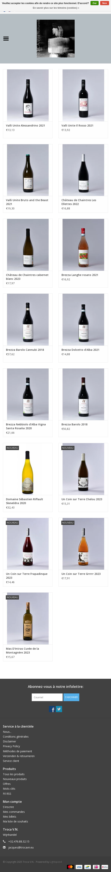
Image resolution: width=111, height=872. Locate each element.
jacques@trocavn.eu (21, 847)
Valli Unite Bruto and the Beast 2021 (27, 202)
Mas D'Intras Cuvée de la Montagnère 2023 (22, 650)
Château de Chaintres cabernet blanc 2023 (27, 277)
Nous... (7, 732)
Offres (7, 784)
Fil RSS (7, 793)
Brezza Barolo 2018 (74, 424)
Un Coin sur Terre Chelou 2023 (81, 499)
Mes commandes (14, 812)
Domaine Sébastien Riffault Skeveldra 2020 (24, 501)
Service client (11, 761)
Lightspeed (56, 862)
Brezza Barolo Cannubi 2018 (25, 350)
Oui (94, 3)
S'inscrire (8, 807)
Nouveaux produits (15, 779)
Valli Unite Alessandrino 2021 (25, 125)
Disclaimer (9, 741)
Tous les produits (14, 774)
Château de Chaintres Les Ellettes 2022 (78, 202)
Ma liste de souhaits (15, 821)
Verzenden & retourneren (19, 756)
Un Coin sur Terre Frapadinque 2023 (26, 575)
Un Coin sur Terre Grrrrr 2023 (81, 574)
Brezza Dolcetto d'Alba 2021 (80, 350)
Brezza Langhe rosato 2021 (79, 275)
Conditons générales (16, 736)
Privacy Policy (11, 746)
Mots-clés (9, 788)
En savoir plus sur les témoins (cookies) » (56, 8)
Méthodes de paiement (17, 751)
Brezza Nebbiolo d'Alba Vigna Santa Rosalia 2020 (26, 426)
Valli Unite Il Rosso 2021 (77, 125)
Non (104, 3)
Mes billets (9, 816)
